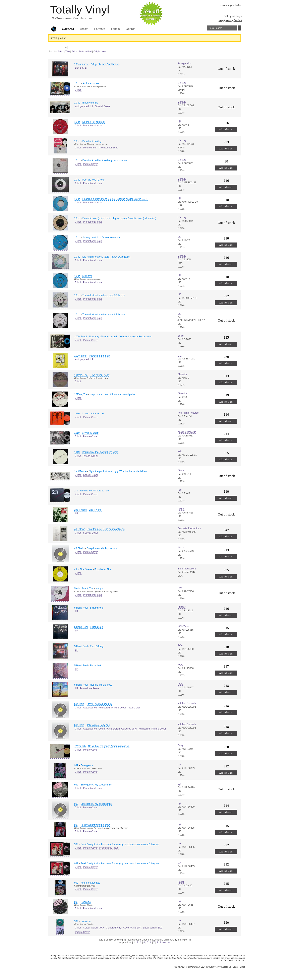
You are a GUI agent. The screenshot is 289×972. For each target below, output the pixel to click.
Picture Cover (90, 164)
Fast (180, 489)
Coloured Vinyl (129, 728)
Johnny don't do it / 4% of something (101, 237)
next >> (166, 942)
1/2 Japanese (81, 64)
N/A (180, 451)
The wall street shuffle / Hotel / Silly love (103, 295)
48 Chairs (79, 548)
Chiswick (182, 374)
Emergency (87, 765)
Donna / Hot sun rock (93, 122)
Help (221, 20)
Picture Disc (134, 707)
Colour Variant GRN (93, 927)
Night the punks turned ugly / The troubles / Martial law (118, 471)
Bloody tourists (90, 102)
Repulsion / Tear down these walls (100, 452)
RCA (180, 645)
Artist (60, 51)
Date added (85, 51)
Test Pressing (90, 455)
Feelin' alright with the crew (95, 825)
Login (239, 16)
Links (242, 967)
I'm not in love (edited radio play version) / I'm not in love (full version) (119, 218)
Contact (238, 20)
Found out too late (90, 882)
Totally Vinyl (79, 9)
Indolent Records (187, 703)
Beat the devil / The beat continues (106, 529)
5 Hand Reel (81, 607)
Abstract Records (187, 432)
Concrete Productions (189, 528)
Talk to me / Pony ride (98, 725)
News (229, 20)
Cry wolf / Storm (90, 432)
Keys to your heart (99, 375)
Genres (130, 28)
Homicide (86, 902)
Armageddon (184, 63)
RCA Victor (183, 626)
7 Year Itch (80, 746)
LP (86, 67)
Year (104, 51)
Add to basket (226, 129)
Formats (99, 28)
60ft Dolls (79, 704)
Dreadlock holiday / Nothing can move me (104, 160)
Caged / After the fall (93, 413)
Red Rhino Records (188, 412)
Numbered (104, 707)
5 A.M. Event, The (83, 588)
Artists (84, 28)
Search (239, 27)
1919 (77, 413)
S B (179, 355)
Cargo (181, 745)
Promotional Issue (92, 125)
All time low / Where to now (94, 490)
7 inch (78, 89)
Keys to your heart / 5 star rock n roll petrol (112, 394)
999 (76, 765)
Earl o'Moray (97, 646)
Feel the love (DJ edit (93, 179)
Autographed (82, 106)
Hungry (100, 588)
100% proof (80, 355)
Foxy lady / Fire (103, 569)
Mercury (182, 82)
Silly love (87, 276)
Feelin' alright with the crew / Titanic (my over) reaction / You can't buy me (120, 844)
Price (74, 51)
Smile (181, 335)
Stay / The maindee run (99, 704)
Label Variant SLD (153, 927)
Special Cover (102, 106)
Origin (97, 51)
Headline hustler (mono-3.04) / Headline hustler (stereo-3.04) (115, 199)
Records (68, 28)
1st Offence (80, 471)
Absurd (181, 547)
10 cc (77, 83)
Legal (235, 967)
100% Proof (80, 336)
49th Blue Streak (83, 569)
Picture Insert (90, 147)
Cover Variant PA (132, 927)
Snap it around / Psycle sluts (102, 548)
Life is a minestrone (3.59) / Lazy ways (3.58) (106, 256)
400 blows (79, 529)
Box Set (79, 67)
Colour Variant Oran (109, 728)
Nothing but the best (101, 684)
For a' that (95, 665)
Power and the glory (99, 355)
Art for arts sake (91, 83)
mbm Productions (187, 568)
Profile (181, 509)
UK (179, 121)
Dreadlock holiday (92, 141)
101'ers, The (81, 375)
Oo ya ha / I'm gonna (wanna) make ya (108, 746)
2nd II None (80, 509)
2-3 (76, 490)
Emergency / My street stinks (96, 784)
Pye (180, 587)
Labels (115, 28)
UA (179, 764)
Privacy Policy (214, 967)
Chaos (181, 470)
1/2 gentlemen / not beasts (105, 64)
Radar (181, 882)
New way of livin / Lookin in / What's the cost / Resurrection (120, 336)
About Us (226, 967)
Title (67, 51)
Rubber (181, 607)
